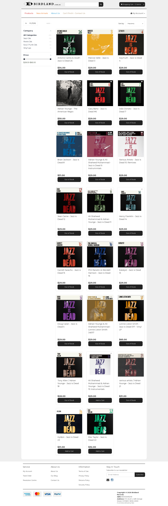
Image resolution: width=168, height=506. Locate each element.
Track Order (27, 476)
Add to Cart (100, 400)
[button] (135, 23)
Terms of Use (83, 471)
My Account (27, 471)
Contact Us (55, 480)
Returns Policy (84, 480)
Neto (132, 503)
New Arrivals (42, 13)
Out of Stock (69, 72)
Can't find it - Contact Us (74, 13)
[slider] (24, 59)
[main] (100, 244)
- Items (131, 4)
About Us (55, 13)
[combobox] (82, 4)
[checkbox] (37, 38)
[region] (37, 240)
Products (29, 13)
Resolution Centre (30, 480)
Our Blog (54, 476)
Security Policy (84, 485)
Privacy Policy (84, 476)
